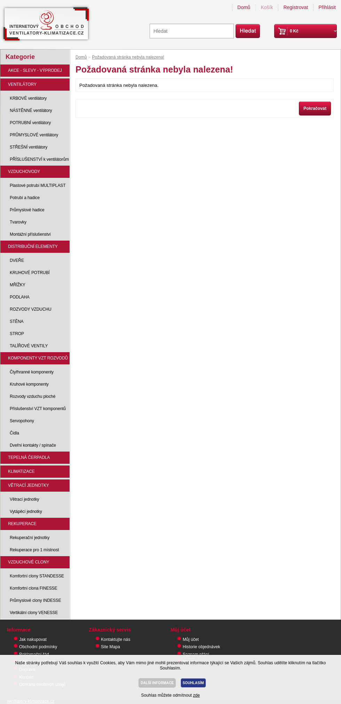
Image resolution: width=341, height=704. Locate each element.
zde (196, 695)
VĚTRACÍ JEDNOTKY (28, 485)
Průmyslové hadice (27, 209)
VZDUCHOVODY (24, 171)
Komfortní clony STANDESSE (37, 576)
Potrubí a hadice (25, 197)
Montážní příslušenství (30, 234)
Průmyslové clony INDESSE (35, 600)
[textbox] (192, 31)
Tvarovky (18, 222)
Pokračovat (314, 108)
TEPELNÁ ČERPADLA (29, 457)
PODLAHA (20, 297)
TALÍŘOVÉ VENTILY (29, 345)
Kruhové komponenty (29, 384)
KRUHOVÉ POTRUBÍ (30, 272)
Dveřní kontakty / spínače (33, 445)
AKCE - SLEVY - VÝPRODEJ (35, 70)
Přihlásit (327, 7)
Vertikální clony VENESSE (34, 612)
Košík (267, 7)
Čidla (14, 433)
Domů (243, 7)
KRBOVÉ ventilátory (28, 98)
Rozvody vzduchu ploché (32, 396)
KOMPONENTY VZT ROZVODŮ (38, 358)
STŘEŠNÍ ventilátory (28, 147)
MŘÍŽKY (17, 284)
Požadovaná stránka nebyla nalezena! (128, 57)
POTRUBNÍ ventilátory (30, 122)
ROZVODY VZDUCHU (30, 309)
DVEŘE (17, 260)
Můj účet (191, 639)
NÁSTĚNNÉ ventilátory (31, 110)
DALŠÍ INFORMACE (157, 683)
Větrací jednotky (24, 499)
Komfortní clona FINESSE (33, 588)
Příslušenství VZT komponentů (38, 408)
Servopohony (22, 420)
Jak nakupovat (33, 639)
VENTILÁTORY (22, 84)
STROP (17, 333)
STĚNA (17, 321)
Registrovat (295, 7)
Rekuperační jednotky (29, 537)
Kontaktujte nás (115, 639)
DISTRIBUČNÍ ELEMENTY (33, 246)
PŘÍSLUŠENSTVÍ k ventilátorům (39, 159)
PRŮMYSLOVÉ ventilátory (34, 135)
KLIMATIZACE (21, 471)
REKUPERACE (22, 523)
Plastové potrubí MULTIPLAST (37, 185)
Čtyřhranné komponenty (32, 372)
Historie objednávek (201, 646)
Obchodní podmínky (38, 646)
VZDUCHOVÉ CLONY (28, 562)
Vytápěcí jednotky (26, 511)
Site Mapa (110, 646)
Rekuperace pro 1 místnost (34, 549)
